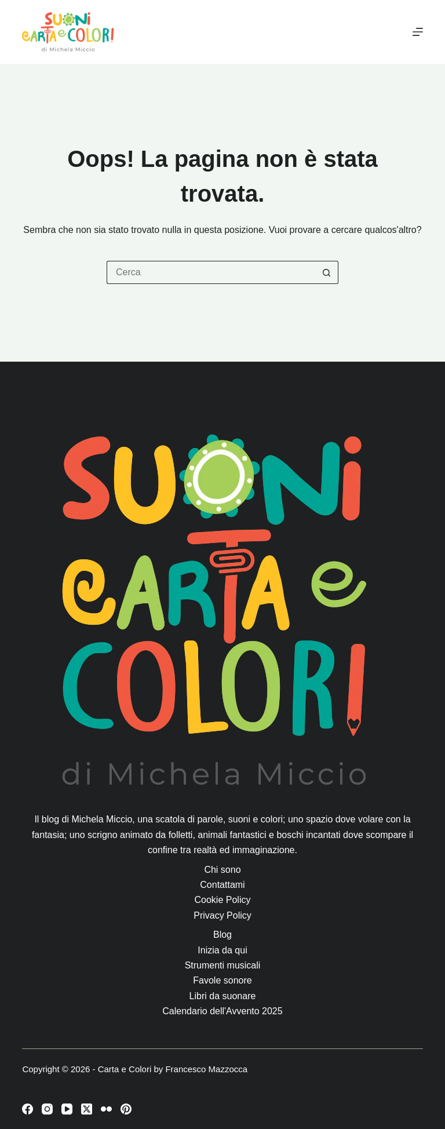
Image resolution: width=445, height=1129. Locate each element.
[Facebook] (27, 1109)
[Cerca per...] (211, 272)
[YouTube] (66, 1109)
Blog (222, 934)
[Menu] (418, 32)
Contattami (222, 885)
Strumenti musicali (223, 965)
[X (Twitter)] (86, 1109)
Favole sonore (222, 980)
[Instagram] (47, 1109)
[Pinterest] (126, 1109)
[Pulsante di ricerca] (326, 272)
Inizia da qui (222, 950)
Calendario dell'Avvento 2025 (222, 1011)
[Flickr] (106, 1109)
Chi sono (222, 870)
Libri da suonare (222, 996)
